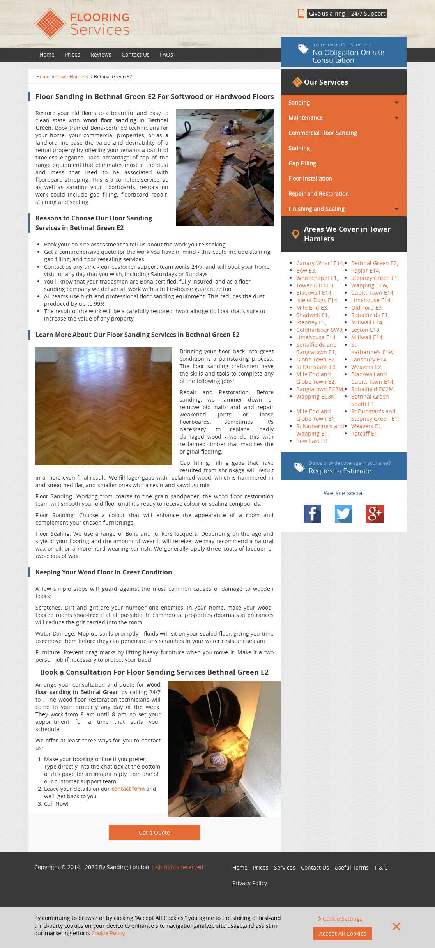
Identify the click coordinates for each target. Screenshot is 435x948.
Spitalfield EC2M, (373, 389)
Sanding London (128, 867)
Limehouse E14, (371, 300)
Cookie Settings (342, 918)
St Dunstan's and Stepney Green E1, (375, 415)
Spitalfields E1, (370, 315)
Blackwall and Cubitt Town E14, (372, 377)
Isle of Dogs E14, (317, 300)
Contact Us (136, 54)
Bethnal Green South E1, (370, 400)
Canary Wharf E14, (320, 263)
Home (47, 54)
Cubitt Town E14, (372, 292)
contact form (128, 788)
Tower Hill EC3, (315, 285)
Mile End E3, (312, 307)
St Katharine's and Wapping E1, (320, 429)
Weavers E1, (366, 426)
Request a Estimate (342, 467)
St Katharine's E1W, (372, 348)
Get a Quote (154, 832)
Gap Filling (302, 163)
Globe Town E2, (316, 359)
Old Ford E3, (367, 307)
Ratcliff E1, (364, 433)
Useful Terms (351, 867)
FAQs (166, 54)
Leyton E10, (365, 329)
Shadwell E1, (312, 315)
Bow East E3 (311, 441)
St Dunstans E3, (316, 366)
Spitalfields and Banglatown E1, (316, 348)
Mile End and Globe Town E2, (316, 377)
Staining (299, 148)
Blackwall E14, (314, 292)
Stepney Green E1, (375, 278)
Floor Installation (310, 178)
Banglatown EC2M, (320, 389)
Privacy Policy (249, 883)
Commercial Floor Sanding (322, 132)
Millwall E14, (367, 322)
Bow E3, (306, 270)
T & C (381, 867)
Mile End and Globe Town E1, (316, 415)
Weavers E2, (366, 366)
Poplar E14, (365, 270)
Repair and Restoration (318, 193)
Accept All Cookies (342, 933)
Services (284, 867)
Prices (72, 54)
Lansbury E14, (369, 359)
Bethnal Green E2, (374, 263)
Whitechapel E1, (317, 278)
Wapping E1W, (369, 285)
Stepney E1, (311, 322)
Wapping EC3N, (316, 396)
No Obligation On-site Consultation (341, 53)
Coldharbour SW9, (319, 329)
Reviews (100, 54)
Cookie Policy (108, 933)
